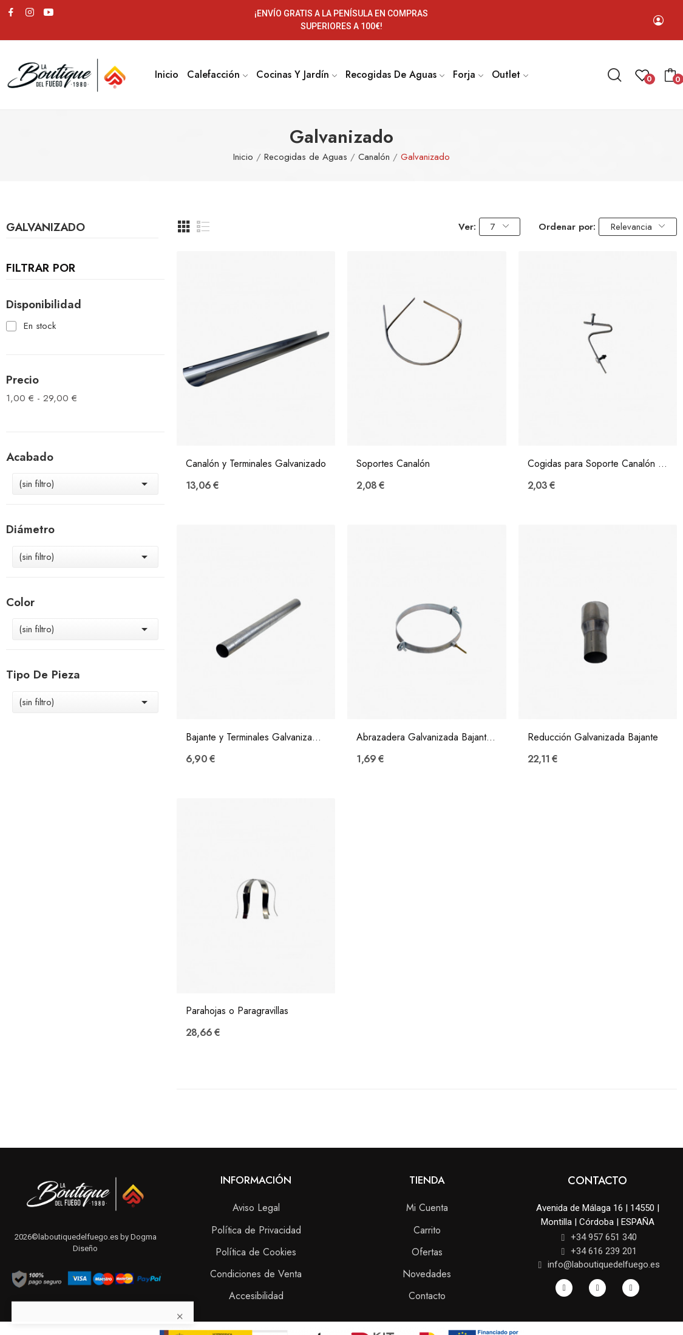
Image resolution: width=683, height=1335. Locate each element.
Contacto (427, 1296)
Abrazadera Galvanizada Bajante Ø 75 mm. (426, 737)
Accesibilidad (256, 1296)
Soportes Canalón (393, 464)
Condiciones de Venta (256, 1274)
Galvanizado (45, 228)
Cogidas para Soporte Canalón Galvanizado (598, 464)
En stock (40, 326)
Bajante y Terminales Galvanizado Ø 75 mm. (256, 737)
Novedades (427, 1274)
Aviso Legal (256, 1208)
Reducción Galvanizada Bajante (593, 737)
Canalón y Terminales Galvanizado (256, 464)
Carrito (427, 1230)
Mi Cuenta (427, 1208)
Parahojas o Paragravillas (237, 1011)
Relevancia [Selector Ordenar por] (638, 226)
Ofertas (427, 1252)
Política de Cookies (256, 1252)
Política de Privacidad (256, 1230)
